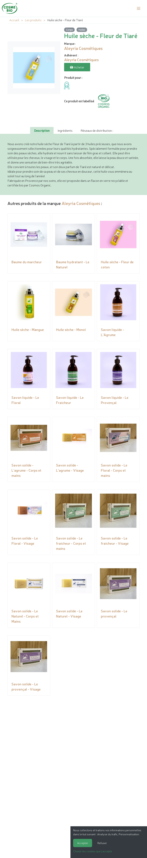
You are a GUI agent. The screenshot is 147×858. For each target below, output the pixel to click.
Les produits (33, 20)
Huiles (81, 29)
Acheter (77, 67)
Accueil (14, 20)
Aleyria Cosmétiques (81, 203)
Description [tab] (42, 130)
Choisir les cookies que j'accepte (92, 851)
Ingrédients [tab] (65, 130)
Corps (69, 29)
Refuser (102, 843)
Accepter (82, 843)
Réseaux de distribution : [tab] (97, 130)
